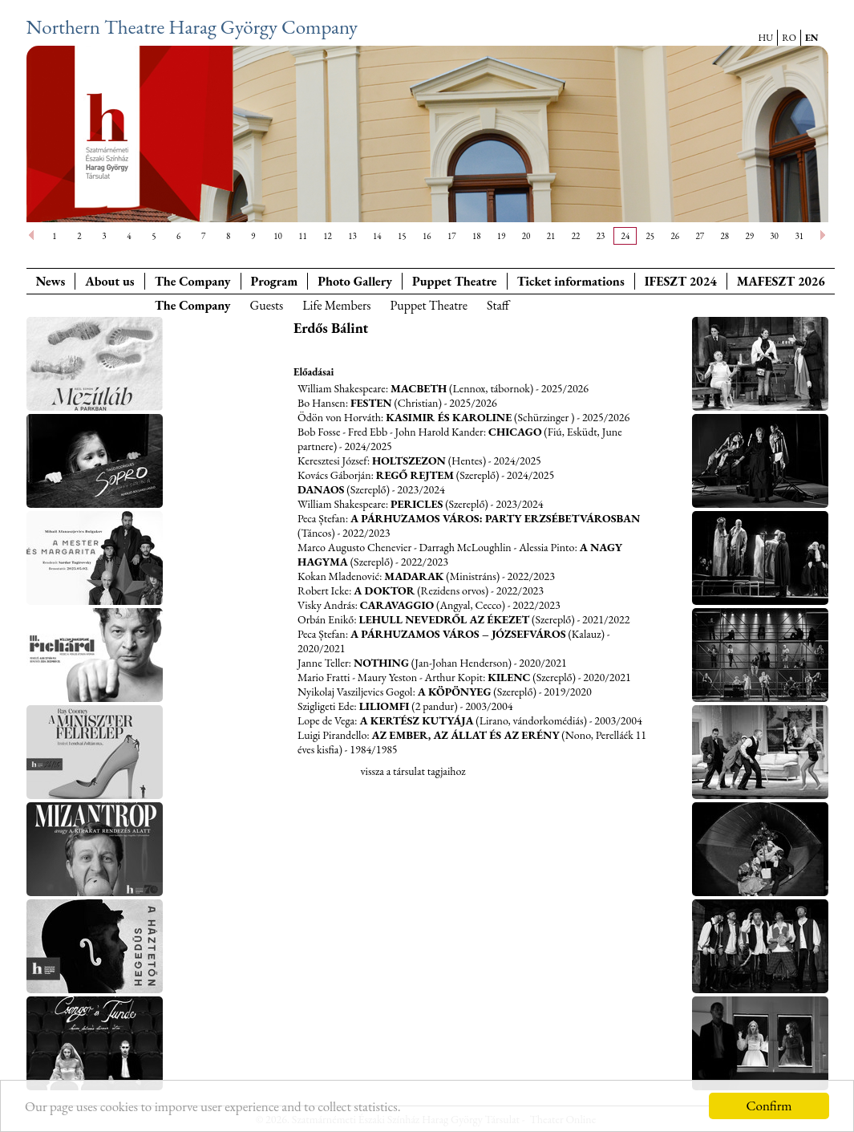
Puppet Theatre (428, 305)
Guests (267, 305)
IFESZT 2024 (681, 281)
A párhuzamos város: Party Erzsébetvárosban (495, 518)
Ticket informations (571, 281)
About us (109, 281)
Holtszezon (409, 460)
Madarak (413, 576)
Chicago (515, 431)
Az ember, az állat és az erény (466, 735)
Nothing (381, 662)
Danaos (321, 489)
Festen (371, 403)
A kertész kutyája (416, 720)
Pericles (417, 504)
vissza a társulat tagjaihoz (412, 771)
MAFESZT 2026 (781, 281)
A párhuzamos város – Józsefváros (458, 634)
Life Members (336, 305)
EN (812, 37)
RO (789, 37)
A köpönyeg (455, 691)
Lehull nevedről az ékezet (444, 619)
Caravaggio (397, 605)
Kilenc (509, 677)
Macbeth (419, 388)
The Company (193, 281)
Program (274, 281)
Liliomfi (384, 706)
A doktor (384, 590)
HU (766, 37)
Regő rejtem (415, 475)
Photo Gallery (355, 281)
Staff (498, 305)
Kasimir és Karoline (449, 417)
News (51, 281)
